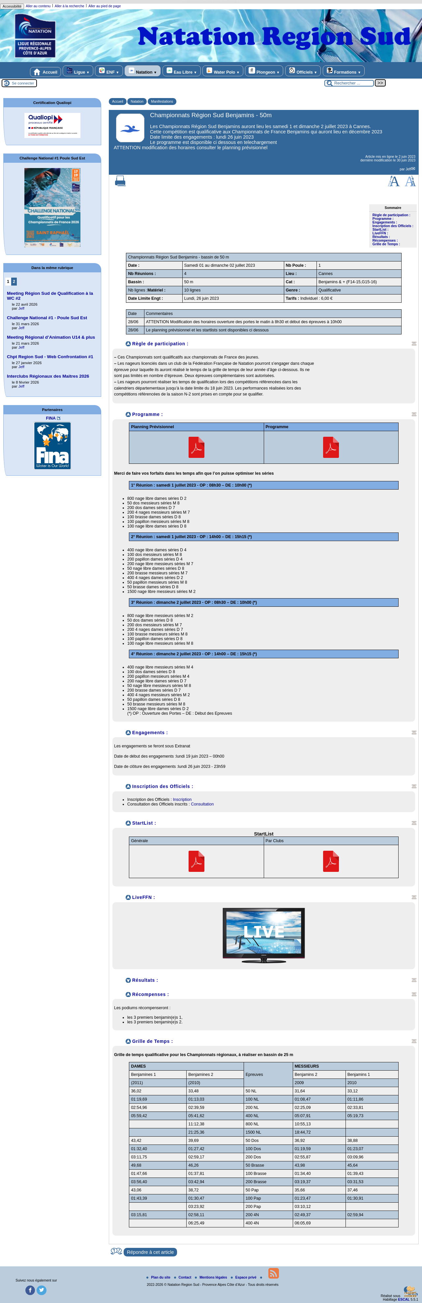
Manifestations (162, 101)
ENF (109, 71)
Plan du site (158, 1277)
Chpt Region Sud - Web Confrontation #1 (50, 356)
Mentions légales (211, 1277)
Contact (183, 1277)
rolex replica (230, 2)
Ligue (77, 71)
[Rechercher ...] (349, 83)
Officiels (303, 71)
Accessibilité (12, 6)
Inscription (182, 799)
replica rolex (191, 2)
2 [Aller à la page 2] (14, 281)
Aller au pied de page (104, 6)
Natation (142, 71)
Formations (343, 71)
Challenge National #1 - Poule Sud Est (47, 317)
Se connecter (23, 83)
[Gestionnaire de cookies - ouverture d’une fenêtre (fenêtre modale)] (410, 1292)
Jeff (408, 169)
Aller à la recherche (69, 6)
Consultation (202, 804)
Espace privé (244, 1277)
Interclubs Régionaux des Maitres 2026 (48, 376)
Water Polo (223, 71)
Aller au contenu (38, 6)
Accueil (45, 72)
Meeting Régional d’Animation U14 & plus (51, 337)
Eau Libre (181, 71)
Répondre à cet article (150, 1252)
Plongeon (264, 71)
